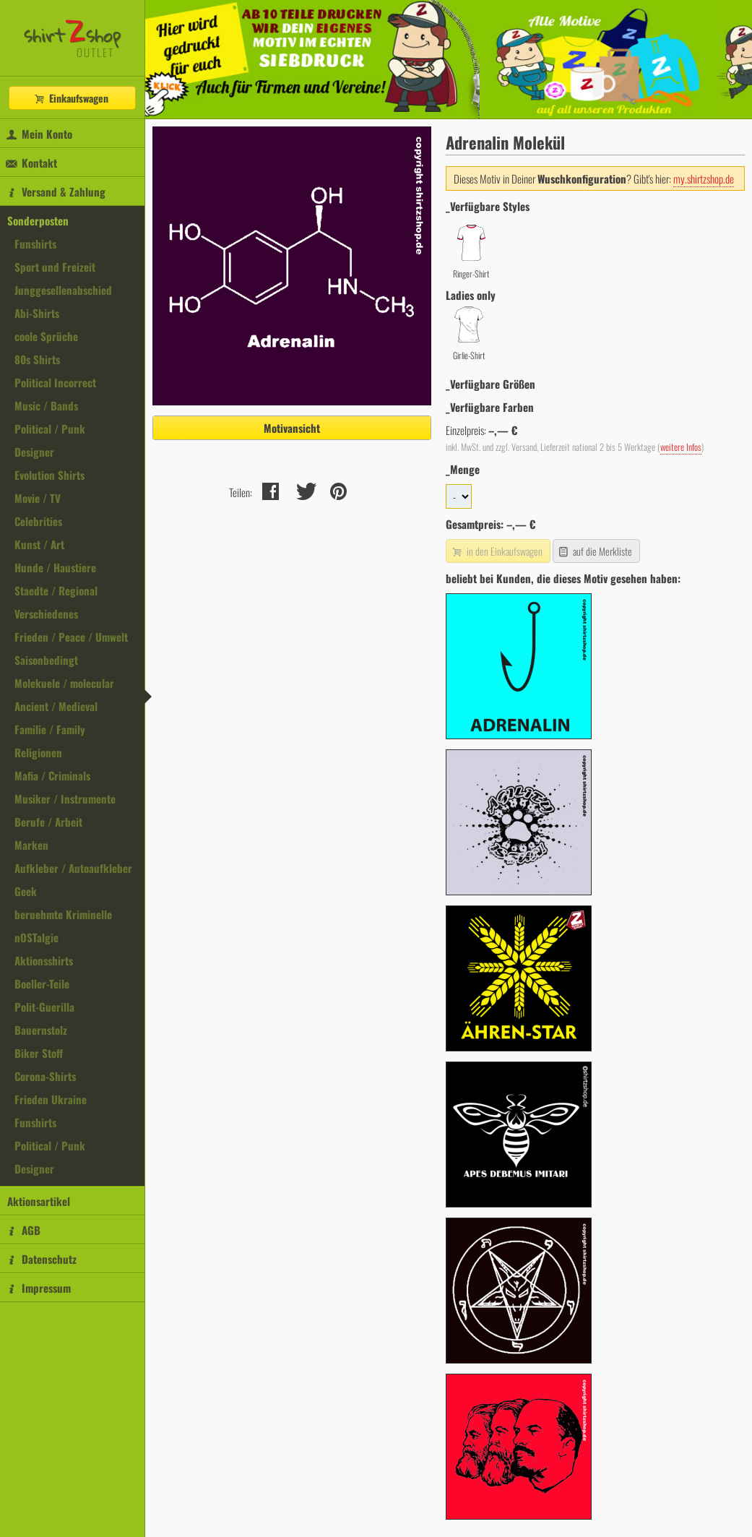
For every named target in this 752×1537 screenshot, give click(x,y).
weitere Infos (680, 447)
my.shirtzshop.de (703, 178)
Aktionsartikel (38, 1201)
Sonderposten (38, 220)
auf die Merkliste (595, 551)
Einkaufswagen (71, 98)
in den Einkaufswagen (496, 551)
